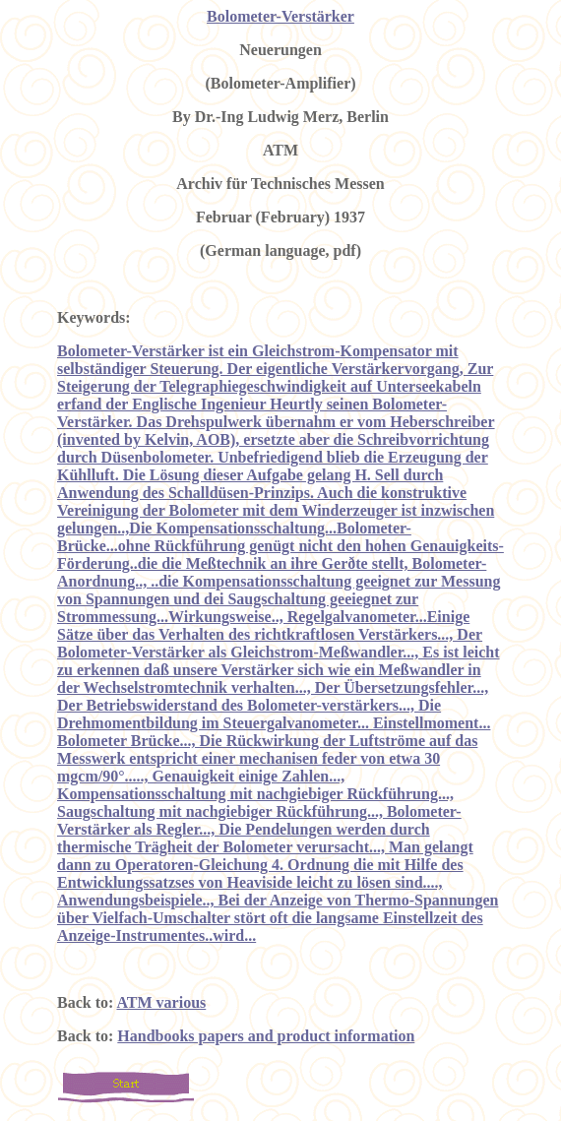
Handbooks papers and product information (265, 1036)
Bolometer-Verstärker (280, 16)
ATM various (161, 1002)
